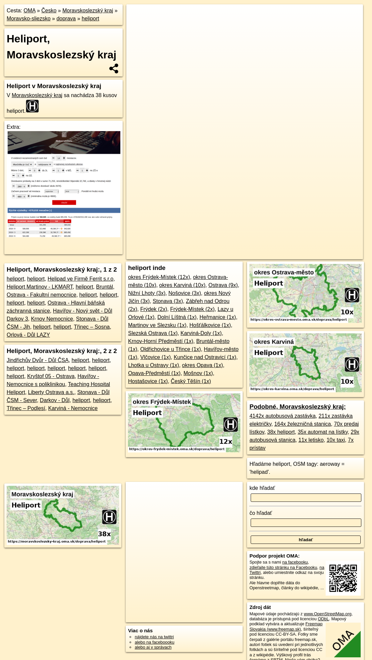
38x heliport (281, 432)
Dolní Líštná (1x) (176, 317)
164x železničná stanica (302, 424)
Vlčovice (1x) (155, 357)
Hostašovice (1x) (148, 381)
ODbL (323, 618)
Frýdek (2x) (153, 309)
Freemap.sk (248, 239)
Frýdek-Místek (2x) (192, 309)
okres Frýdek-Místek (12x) (159, 277)
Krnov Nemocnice (52, 319)
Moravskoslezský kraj (87, 10)
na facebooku (295, 562)
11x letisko (311, 440)
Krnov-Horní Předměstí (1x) (160, 341)
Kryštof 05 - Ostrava (50, 376)
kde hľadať (262, 488)
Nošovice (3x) (184, 293)
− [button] (137, 26)
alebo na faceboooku (154, 642)
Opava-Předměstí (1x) (154, 373)
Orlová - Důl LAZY (28, 335)
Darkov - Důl (55, 400)
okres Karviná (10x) (182, 285)
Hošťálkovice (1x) (210, 325)
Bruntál (104, 287)
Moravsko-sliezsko (29, 18)
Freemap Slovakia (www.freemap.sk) (285, 626)
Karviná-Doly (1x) (201, 333)
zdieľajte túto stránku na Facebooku (283, 567)
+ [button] (137, 16)
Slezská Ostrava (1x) (152, 333)
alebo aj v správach (153, 647)
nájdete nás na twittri (154, 636)
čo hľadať (260, 513)
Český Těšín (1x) (191, 381)
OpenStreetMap (214, 239)
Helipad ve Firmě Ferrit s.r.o (80, 279)
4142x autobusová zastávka (282, 416)
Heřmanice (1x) (218, 317)
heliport (90, 18)
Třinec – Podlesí (26, 408)
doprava (66, 18)
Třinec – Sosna (92, 327)
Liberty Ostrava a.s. (51, 392)
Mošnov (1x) (198, 373)
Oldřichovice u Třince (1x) (170, 349)
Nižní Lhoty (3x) (146, 293)
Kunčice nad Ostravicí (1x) (205, 357)
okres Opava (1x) (202, 365)
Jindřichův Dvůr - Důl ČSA (38, 360)
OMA (30, 10)
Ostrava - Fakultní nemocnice (41, 295)
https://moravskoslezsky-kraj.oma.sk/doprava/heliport (316, 239)
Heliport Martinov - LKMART (40, 287)
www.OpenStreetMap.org (327, 613)
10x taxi (336, 440)
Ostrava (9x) (223, 285)
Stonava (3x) (168, 301)
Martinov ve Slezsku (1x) (157, 325)
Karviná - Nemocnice (73, 408)
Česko (48, 10)
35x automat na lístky (323, 432)
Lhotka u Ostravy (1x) (153, 365)
